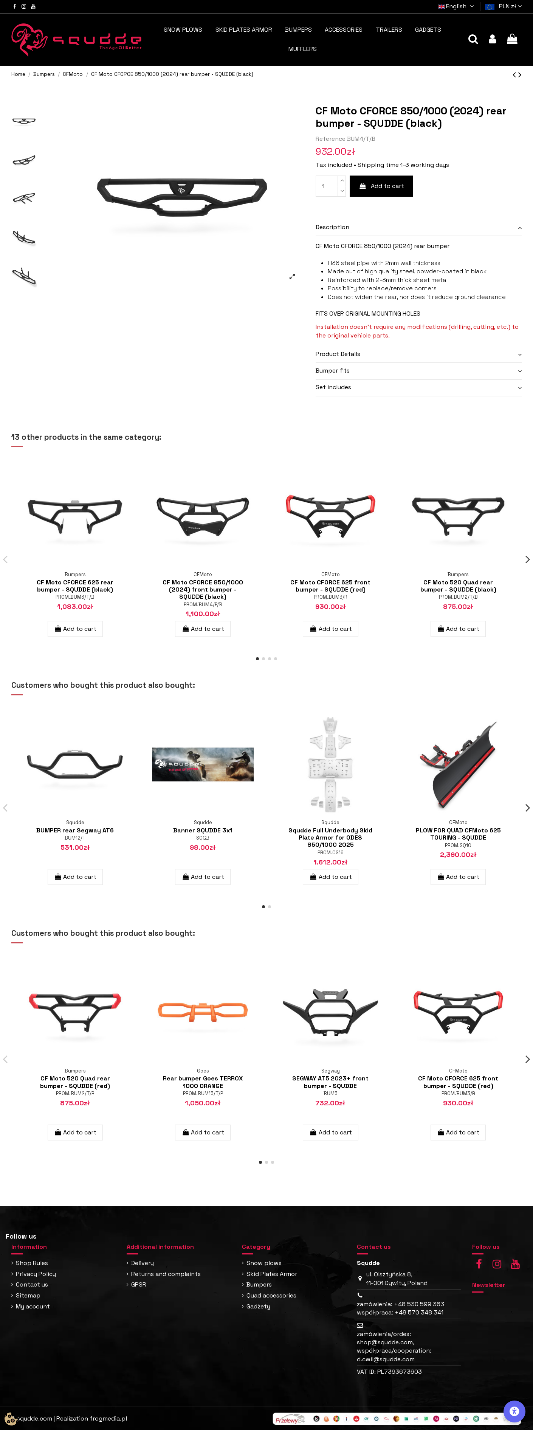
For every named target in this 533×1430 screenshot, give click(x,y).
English (457, 6)
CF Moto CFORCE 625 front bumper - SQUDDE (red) (330, 585)
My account (33, 1306)
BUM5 (331, 1093)
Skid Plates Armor (271, 1274)
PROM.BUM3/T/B (75, 597)
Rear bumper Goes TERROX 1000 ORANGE (203, 1081)
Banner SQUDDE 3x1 (202, 830)
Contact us (32, 1284)
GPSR (138, 1284)
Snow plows (264, 1263)
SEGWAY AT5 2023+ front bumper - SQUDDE (330, 1081)
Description (332, 227)
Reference (331, 139)
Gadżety (258, 1306)
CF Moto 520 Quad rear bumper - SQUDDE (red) (75, 1081)
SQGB (202, 838)
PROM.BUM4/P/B (203, 604)
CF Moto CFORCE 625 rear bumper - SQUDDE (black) (75, 585)
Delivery (142, 1263)
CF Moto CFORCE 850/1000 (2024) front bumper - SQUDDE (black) (203, 589)
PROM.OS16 (331, 852)
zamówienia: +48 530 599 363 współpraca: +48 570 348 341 (400, 1308)
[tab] (419, 227)
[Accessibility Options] (514, 1411)
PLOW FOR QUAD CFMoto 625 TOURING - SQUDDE (458, 833)
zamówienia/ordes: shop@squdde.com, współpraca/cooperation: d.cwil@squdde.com (394, 1346)
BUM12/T (75, 838)
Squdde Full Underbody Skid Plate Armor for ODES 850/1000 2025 (330, 837)
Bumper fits (333, 370)
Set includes (333, 387)
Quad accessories (271, 1295)
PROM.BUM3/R (330, 597)
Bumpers (259, 1284)
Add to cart (381, 186)
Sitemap (28, 1295)
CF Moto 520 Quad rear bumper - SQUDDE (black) (458, 585)
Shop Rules (32, 1263)
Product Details (338, 354)
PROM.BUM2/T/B (458, 597)
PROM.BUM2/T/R (75, 1093)
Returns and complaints (166, 1274)
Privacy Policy (36, 1274)
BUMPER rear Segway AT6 (75, 830)
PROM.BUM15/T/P (203, 1093)
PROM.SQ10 (458, 845)
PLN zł (510, 6)
